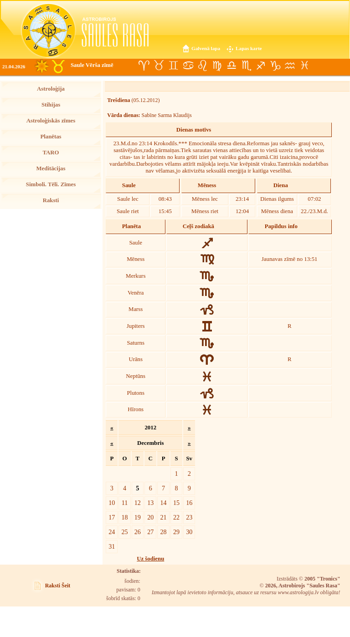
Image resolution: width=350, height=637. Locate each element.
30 (189, 531)
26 (137, 531)
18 (124, 517)
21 (163, 517)
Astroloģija (51, 89)
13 (150, 502)
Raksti (51, 200)
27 (150, 531)
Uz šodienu (150, 558)
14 (163, 502)
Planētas (50, 136)
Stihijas (50, 105)
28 (163, 531)
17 (111, 517)
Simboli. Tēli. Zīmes (51, 184)
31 (111, 546)
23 (189, 517)
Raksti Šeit (58, 585)
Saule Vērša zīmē (92, 65)
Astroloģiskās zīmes (50, 120)
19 (137, 517)
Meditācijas (51, 168)
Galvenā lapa (205, 48)
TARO (50, 152)
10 (111, 502)
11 (125, 502)
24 (111, 531)
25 (124, 531)
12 (137, 502)
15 (176, 502)
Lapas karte (249, 48)
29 (176, 531)
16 (189, 502)
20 (150, 517)
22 (176, 517)
